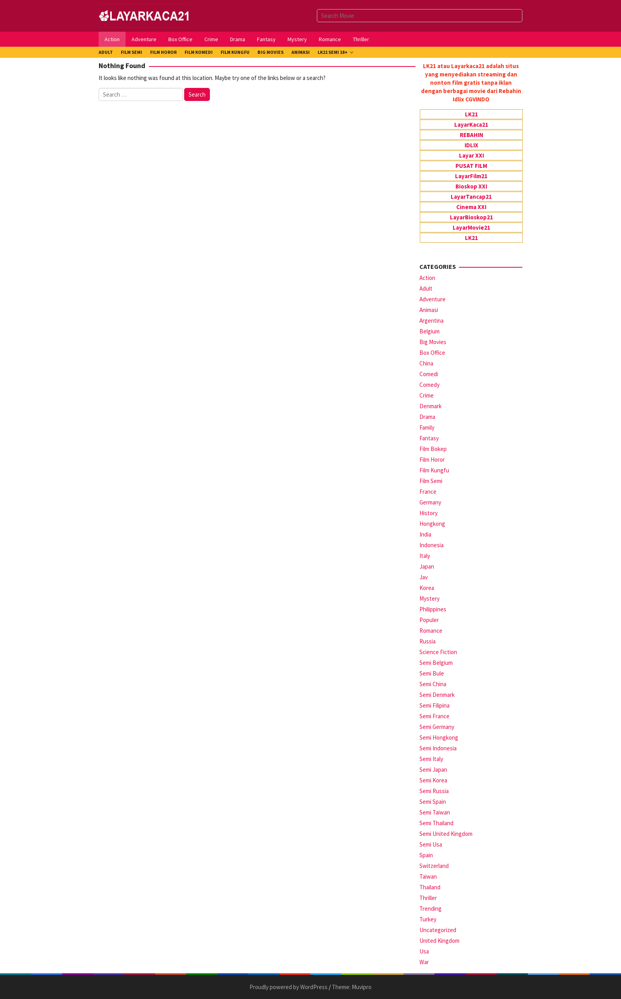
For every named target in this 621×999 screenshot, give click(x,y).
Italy (424, 555)
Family (426, 427)
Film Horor (432, 459)
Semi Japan (433, 769)
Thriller (428, 898)
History (428, 513)
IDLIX (471, 145)
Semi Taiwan (434, 812)
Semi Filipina (434, 705)
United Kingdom (439, 940)
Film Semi (430, 481)
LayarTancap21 (471, 196)
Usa (424, 951)
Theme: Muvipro (351, 987)
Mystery (429, 598)
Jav (423, 577)
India (425, 534)
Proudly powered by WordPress (289, 987)
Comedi (428, 374)
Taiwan (428, 876)
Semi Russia (434, 791)
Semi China (432, 684)
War (424, 962)
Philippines (432, 609)
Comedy (429, 384)
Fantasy (429, 438)
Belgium (429, 331)
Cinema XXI (471, 207)
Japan (426, 566)
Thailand (429, 887)
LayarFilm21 (471, 176)
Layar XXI (471, 155)
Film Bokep (433, 449)
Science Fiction (438, 652)
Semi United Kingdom (445, 833)
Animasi (428, 310)
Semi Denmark (437, 694)
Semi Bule (431, 673)
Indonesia (431, 545)
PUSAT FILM (471, 165)
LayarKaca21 (471, 124)
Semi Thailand (436, 823)
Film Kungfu (434, 470)
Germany (430, 502)
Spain (426, 855)
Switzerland (434, 866)
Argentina (431, 320)
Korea (426, 588)
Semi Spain (432, 801)
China (426, 363)
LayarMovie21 (471, 227)
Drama (427, 417)
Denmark (430, 406)
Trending (430, 908)
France (427, 491)
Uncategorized (437, 930)
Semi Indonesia (438, 748)
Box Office (432, 352)
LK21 (471, 114)
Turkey (427, 919)
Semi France (434, 716)
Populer (429, 620)
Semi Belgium (436, 662)
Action (427, 278)
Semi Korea (433, 780)
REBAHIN (471, 135)
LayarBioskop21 (471, 217)
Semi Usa (430, 844)
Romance (430, 630)
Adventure (432, 299)
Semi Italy (431, 759)
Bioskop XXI (471, 186)
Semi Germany (436, 727)
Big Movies (432, 342)
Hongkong (432, 523)
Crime (426, 395)
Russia (427, 641)
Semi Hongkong (438, 737)
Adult (425, 288)
